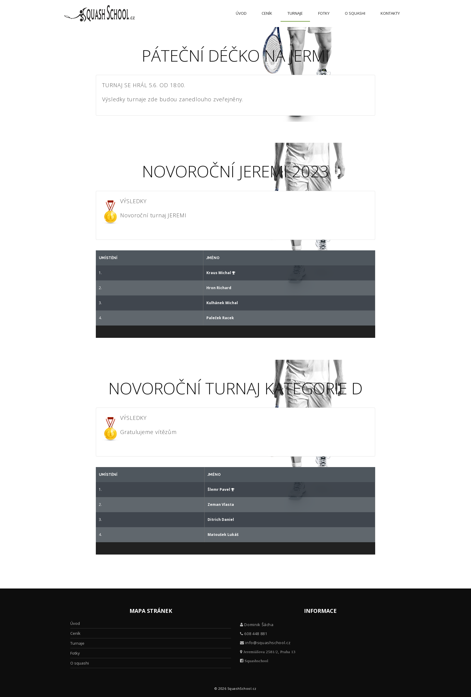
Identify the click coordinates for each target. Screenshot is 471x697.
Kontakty (390, 13)
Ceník (267, 13)
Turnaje (295, 13)
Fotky (324, 13)
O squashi (355, 13)
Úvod (241, 13)
